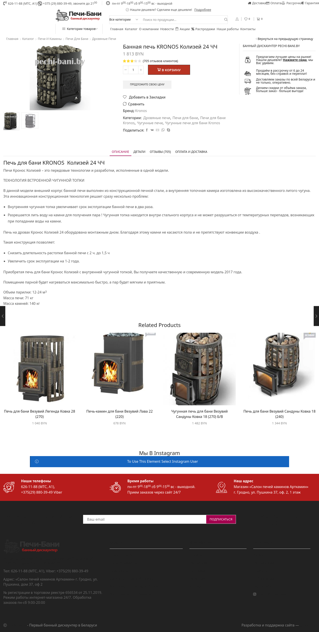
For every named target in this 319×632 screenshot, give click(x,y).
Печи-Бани (17, 625)
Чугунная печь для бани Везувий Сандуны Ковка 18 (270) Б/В (199, 414)
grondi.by (308, 625)
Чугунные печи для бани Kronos (192, 122)
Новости (167, 29)
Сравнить (136, 104)
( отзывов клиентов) (160, 61)
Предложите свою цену (147, 84)
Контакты (248, 29)
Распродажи (203, 29)
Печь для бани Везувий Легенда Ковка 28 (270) (39, 414)
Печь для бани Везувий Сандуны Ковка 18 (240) (279, 414)
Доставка (257, 3)
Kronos (141, 110)
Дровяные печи (104, 39)
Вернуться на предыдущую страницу (285, 39)
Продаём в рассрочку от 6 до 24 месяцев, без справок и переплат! (281, 72)
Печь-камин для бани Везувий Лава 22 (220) (119, 414)
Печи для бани (77, 39)
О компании (149, 29)
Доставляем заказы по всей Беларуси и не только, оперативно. (285, 81)
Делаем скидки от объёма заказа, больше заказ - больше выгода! (281, 89)
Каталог (131, 29)
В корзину (171, 70)
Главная (116, 29)
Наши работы (228, 29)
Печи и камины (50, 39)
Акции (182, 29)
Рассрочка (291, 3)
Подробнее (202, 10)
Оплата (273, 3)
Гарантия (310, 3)
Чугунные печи (150, 122)
